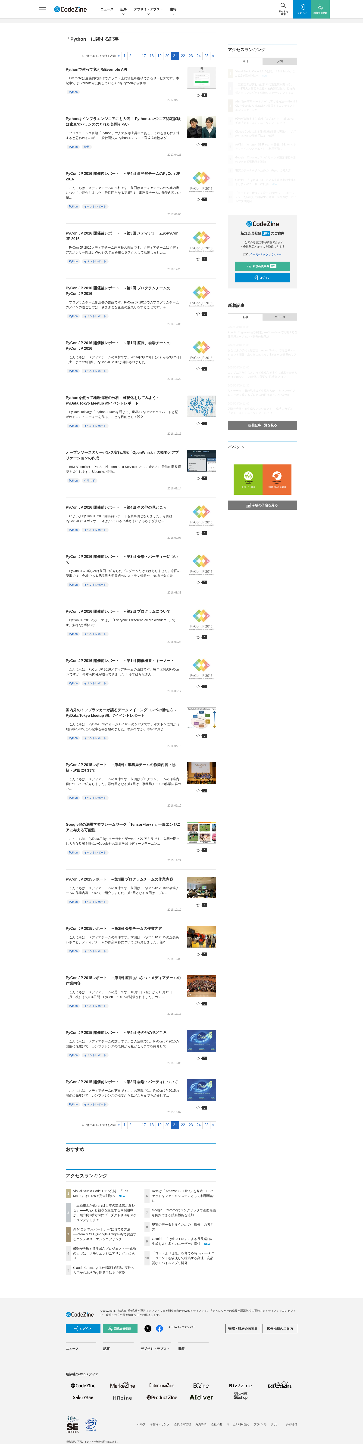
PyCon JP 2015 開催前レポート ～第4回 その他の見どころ (116, 1033)
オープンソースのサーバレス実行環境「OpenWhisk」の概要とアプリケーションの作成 (122, 455)
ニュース (106, 9)
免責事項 (201, 1424)
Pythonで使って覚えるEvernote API (96, 69)
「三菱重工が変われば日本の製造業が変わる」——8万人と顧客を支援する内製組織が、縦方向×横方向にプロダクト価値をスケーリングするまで (266, 88)
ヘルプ (141, 1424)
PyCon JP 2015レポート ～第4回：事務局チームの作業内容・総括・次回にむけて (121, 767)
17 (144, 56)
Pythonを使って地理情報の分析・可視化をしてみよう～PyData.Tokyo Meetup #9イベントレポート (113, 400)
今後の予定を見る (262, 505)
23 (191, 56)
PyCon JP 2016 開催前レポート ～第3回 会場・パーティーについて (122, 559)
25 (206, 56)
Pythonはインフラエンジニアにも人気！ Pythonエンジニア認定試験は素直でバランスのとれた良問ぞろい (123, 121)
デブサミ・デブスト (148, 9)
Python (73, 92)
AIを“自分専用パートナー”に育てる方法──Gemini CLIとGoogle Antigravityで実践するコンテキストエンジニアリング (104, 1234)
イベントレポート (95, 206)
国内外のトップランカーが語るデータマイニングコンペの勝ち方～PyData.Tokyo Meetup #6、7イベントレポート (121, 712)
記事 (123, 9)
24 (199, 56)
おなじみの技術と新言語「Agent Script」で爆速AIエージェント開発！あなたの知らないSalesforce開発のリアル (262, 354)
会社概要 (216, 1424)
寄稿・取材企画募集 (242, 1328)
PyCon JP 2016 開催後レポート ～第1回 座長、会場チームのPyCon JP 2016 (118, 345)
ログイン (261, 277)
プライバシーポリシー (268, 1424)
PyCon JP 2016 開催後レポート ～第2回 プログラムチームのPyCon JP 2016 (118, 291)
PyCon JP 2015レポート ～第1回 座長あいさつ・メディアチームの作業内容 (123, 980)
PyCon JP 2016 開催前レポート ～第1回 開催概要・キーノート (120, 661)
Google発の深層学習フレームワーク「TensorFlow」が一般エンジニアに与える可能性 (123, 827)
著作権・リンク (159, 1424)
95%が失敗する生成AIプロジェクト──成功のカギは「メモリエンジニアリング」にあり (104, 1253)
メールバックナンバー (263, 254)
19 (159, 56)
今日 (245, 61)
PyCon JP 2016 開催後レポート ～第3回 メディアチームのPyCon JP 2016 (122, 236)
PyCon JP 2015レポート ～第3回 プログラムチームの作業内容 (119, 879)
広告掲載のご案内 (280, 1328)
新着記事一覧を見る (262, 425)
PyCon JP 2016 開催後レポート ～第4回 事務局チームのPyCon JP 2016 (123, 176)
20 (167, 56)
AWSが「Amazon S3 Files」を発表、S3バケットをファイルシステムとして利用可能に (182, 1196)
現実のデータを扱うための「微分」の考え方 (263, 170)
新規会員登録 (261, 266)
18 (152, 56)
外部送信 (291, 1424)
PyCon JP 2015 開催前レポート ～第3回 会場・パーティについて (122, 1082)
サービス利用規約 (238, 1424)
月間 (280, 61)
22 (183, 56)
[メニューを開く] (42, 9)
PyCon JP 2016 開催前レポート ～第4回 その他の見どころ (116, 507)
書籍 (173, 9)
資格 (87, 146)
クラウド (89, 480)
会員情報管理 (182, 1424)
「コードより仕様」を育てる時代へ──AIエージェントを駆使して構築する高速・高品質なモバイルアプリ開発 (183, 1258)
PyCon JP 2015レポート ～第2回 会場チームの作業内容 (114, 929)
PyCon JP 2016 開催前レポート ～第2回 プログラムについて (118, 611)
